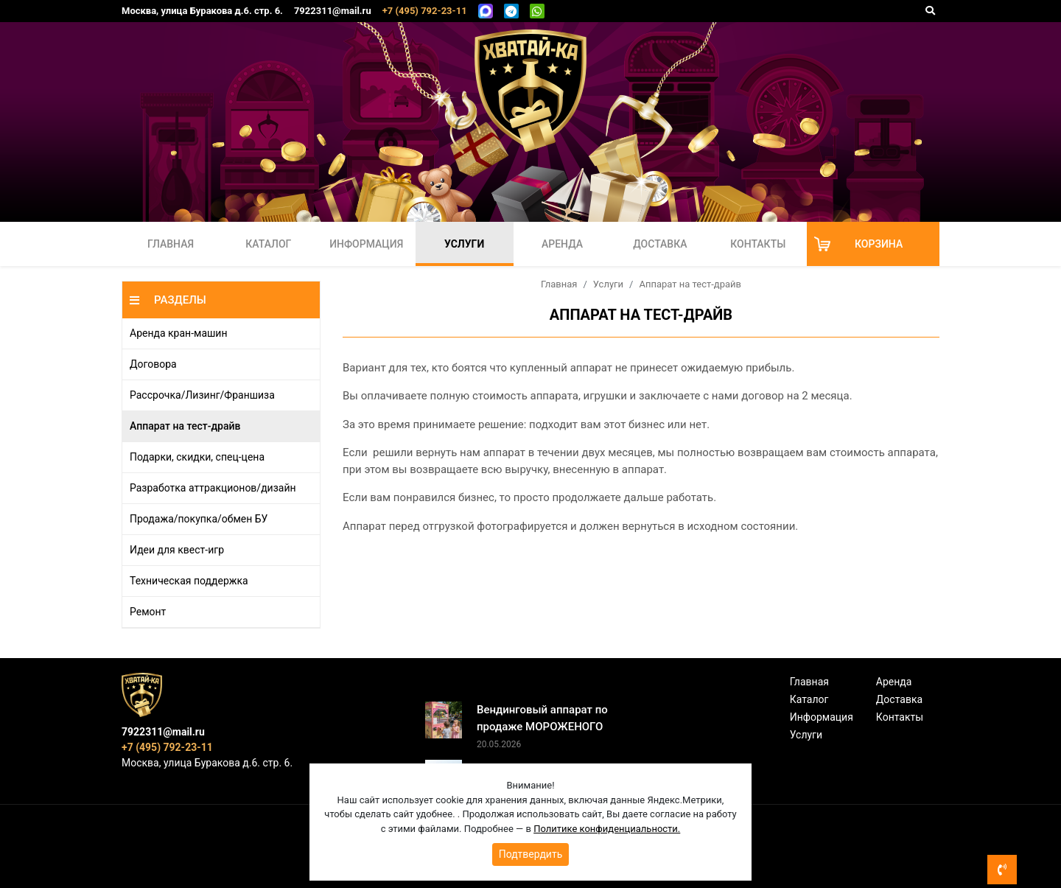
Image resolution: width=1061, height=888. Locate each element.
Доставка (660, 244)
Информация (366, 244)
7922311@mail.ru (332, 10)
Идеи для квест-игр (177, 550)
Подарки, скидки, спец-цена (197, 457)
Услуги (464, 244)
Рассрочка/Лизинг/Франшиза (202, 395)
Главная (170, 244)
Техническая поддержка (189, 581)
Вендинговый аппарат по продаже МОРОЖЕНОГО (542, 718)
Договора (153, 364)
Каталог (268, 244)
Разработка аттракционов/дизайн (213, 488)
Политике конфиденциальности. (606, 828)
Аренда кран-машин (179, 333)
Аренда (562, 244)
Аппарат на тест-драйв (185, 426)
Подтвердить (531, 854)
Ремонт (148, 612)
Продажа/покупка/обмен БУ (198, 519)
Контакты (757, 244)
